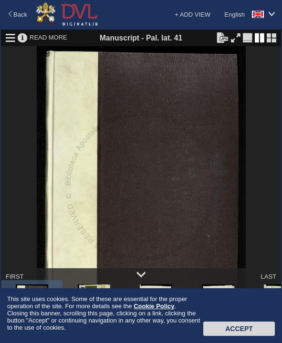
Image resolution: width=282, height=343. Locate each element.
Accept (239, 329)
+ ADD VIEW (192, 14)
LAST (268, 276)
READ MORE (48, 37)
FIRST (15, 276)
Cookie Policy (154, 306)
